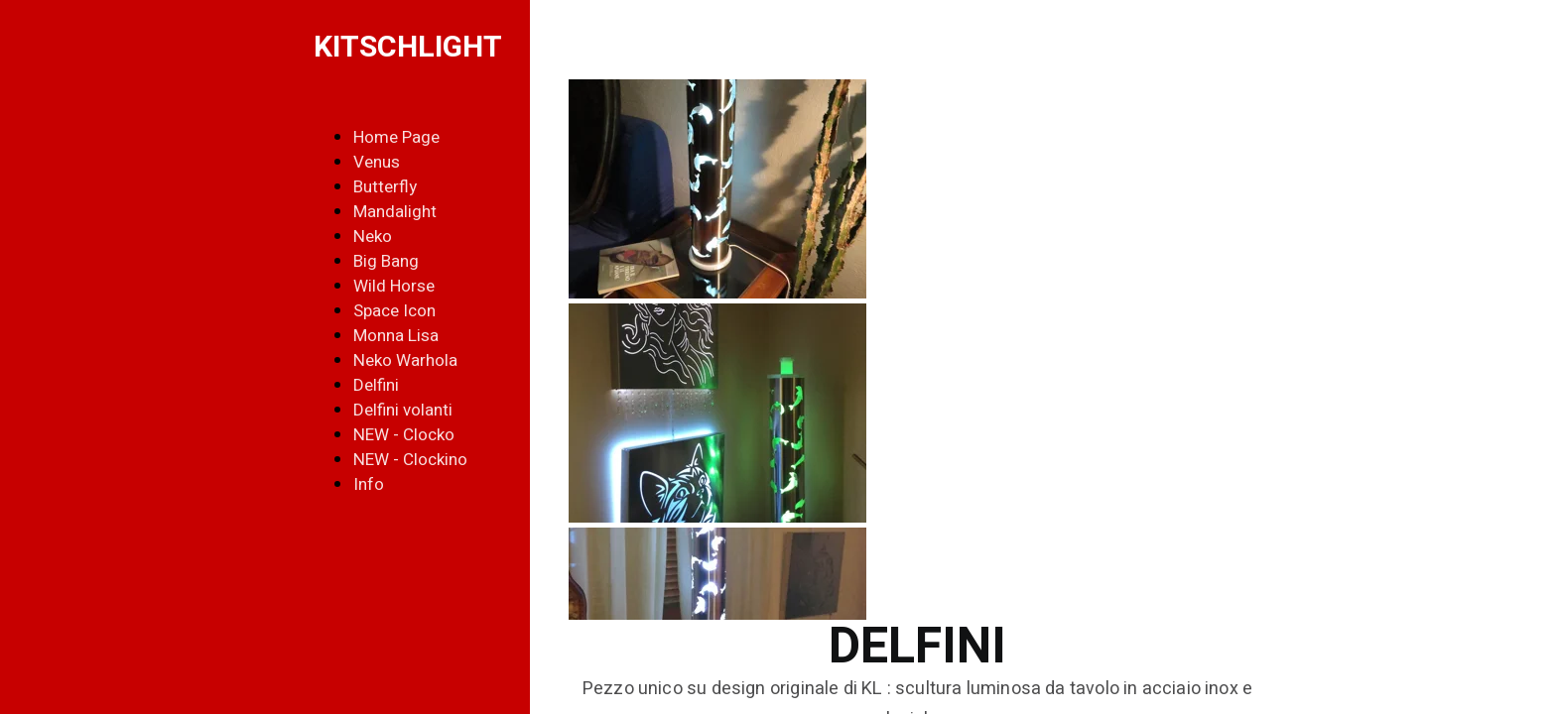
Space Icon (394, 310)
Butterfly (385, 187)
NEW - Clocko (403, 434)
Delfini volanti (403, 410)
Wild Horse (394, 286)
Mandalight (395, 211)
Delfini (376, 385)
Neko (372, 236)
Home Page (396, 137)
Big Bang (386, 261)
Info (368, 484)
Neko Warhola (405, 360)
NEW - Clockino (410, 459)
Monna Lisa (396, 335)
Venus (376, 162)
